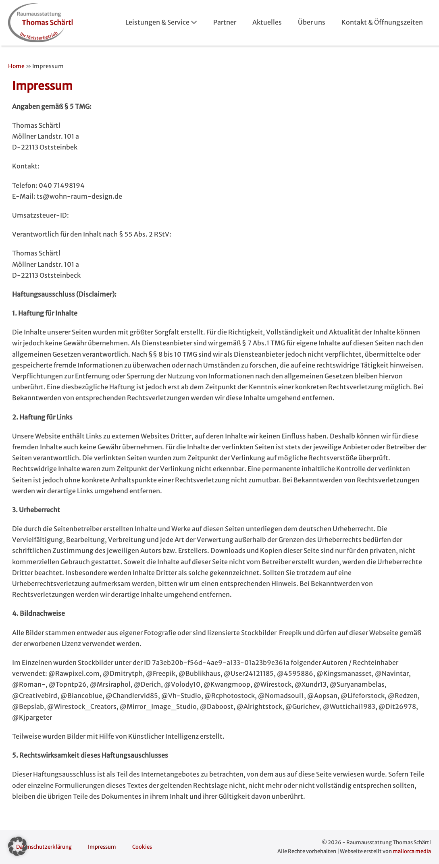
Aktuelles (267, 22)
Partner (224, 22)
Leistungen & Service (161, 22)
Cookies (142, 846)
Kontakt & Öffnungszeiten (382, 22)
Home (16, 66)
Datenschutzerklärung (44, 846)
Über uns (311, 22)
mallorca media (412, 851)
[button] (17, 846)
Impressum (102, 846)
